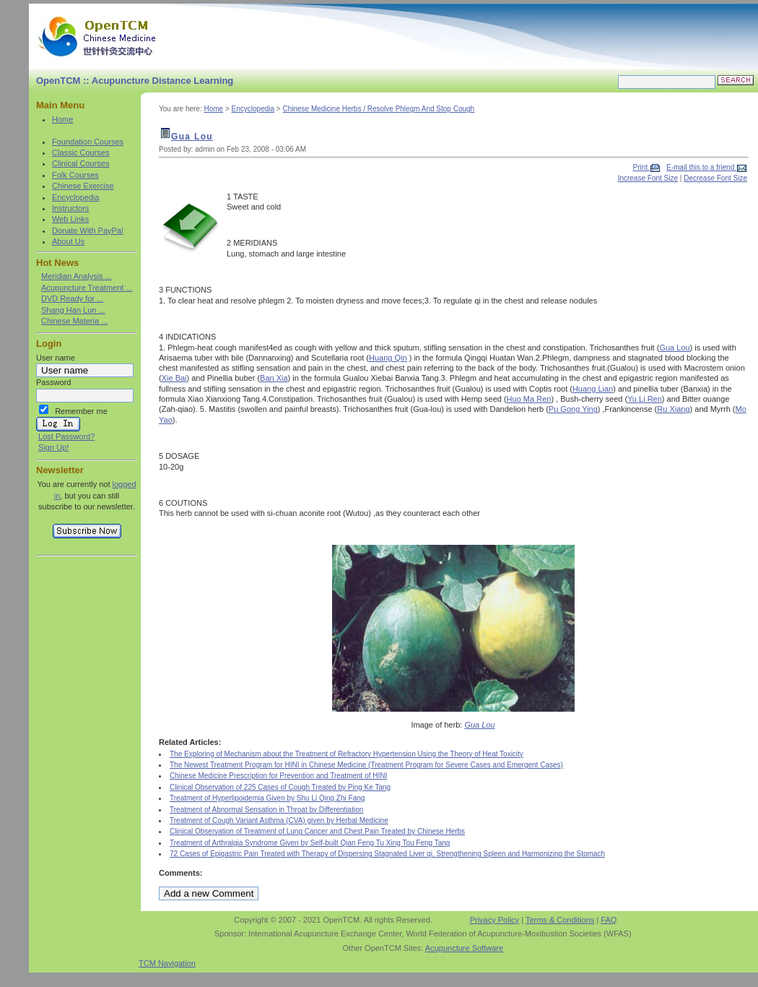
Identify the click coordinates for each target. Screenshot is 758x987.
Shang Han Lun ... (73, 310)
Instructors (70, 208)
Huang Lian (592, 388)
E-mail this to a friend (701, 167)
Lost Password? (66, 436)
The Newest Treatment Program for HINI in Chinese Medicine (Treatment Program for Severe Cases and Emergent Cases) (366, 765)
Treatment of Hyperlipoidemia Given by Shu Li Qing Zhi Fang (267, 798)
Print (641, 167)
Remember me (81, 411)
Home (62, 119)
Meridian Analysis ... (76, 276)
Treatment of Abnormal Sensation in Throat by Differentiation (266, 810)
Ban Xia (274, 378)
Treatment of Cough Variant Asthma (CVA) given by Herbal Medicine (279, 820)
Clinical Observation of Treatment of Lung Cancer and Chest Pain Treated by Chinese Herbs (317, 831)
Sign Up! (53, 447)
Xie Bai (174, 378)
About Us (68, 241)
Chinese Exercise (83, 185)
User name (55, 357)
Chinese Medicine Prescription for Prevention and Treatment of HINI (278, 776)
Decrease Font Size (715, 178)
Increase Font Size (648, 178)
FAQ (609, 919)
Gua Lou (192, 137)
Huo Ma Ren (529, 399)
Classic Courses (80, 152)
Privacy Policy (494, 919)
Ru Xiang (673, 409)
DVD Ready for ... (72, 298)
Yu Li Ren (644, 399)
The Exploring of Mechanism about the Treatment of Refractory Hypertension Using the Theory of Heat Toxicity (346, 754)
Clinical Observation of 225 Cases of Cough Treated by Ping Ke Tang (280, 787)
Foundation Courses (87, 141)
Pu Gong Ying (573, 409)
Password (53, 382)
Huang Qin (388, 357)
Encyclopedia (75, 197)
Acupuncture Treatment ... (87, 287)
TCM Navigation (167, 963)
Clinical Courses (80, 163)
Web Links (70, 219)
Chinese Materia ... (74, 320)
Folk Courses (75, 175)
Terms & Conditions (560, 919)
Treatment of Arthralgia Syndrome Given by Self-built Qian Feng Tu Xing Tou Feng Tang (310, 843)
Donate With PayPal (87, 230)
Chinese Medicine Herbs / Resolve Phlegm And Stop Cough (378, 109)
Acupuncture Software (464, 948)
